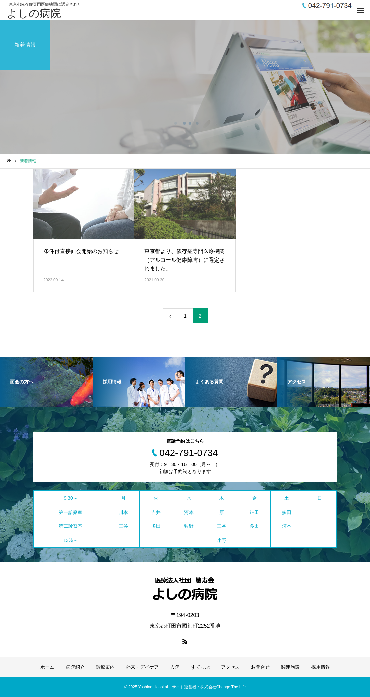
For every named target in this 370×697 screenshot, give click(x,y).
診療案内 (105, 667)
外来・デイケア (142, 667)
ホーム (47, 667)
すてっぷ (200, 667)
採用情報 (320, 667)
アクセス (230, 667)
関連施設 (290, 667)
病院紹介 (75, 667)
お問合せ (260, 667)
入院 (174, 667)
